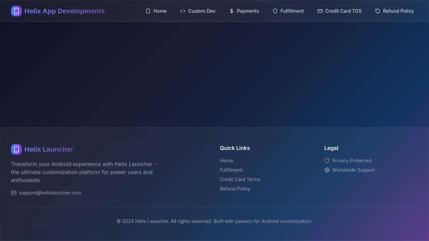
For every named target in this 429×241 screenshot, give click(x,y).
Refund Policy (235, 188)
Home (226, 160)
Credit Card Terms (240, 179)
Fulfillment (231, 170)
